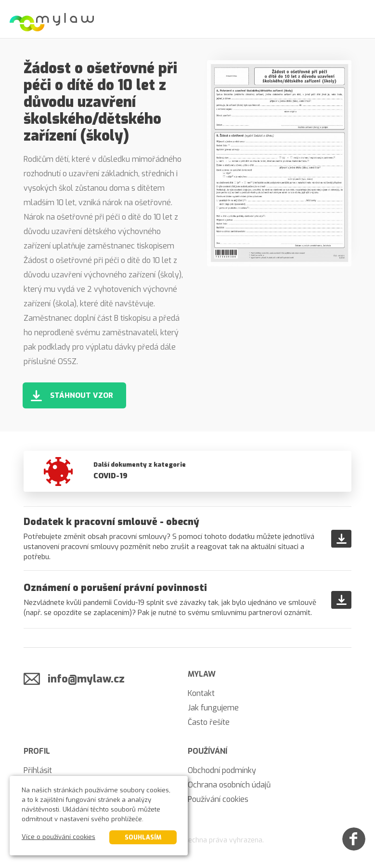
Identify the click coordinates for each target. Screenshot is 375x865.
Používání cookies (218, 799)
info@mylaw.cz (86, 679)
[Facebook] (353, 839)
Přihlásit (38, 770)
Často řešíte (209, 722)
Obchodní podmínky (222, 770)
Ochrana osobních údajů (229, 785)
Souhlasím (143, 837)
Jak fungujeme (213, 708)
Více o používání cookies (58, 837)
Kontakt (201, 693)
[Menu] (355, 19)
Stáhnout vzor (81, 395)
